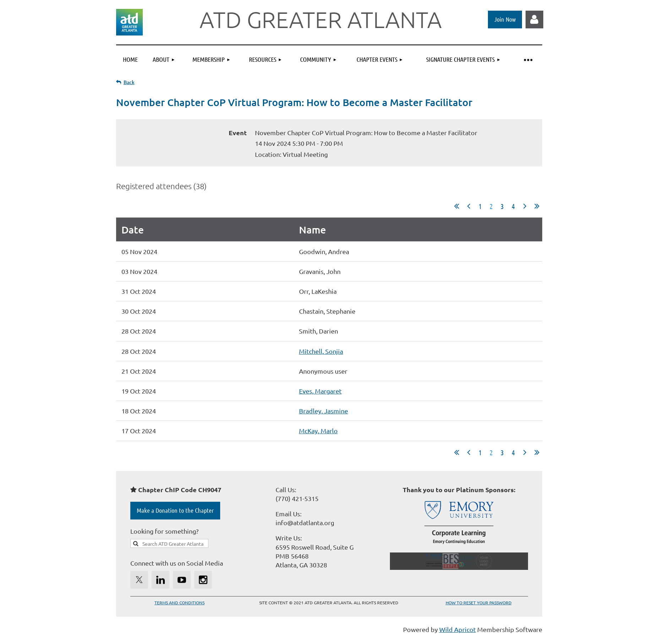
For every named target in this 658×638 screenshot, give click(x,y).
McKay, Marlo (318, 430)
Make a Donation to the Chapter (175, 510)
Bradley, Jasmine (323, 410)
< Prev (468, 206)
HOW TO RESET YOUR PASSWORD (479, 602)
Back (129, 82)
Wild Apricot (457, 629)
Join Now (505, 19)
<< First (456, 206)
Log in (534, 19)
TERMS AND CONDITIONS (179, 602)
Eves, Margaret (320, 391)
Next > (524, 206)
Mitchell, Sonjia (321, 351)
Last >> (536, 206)
